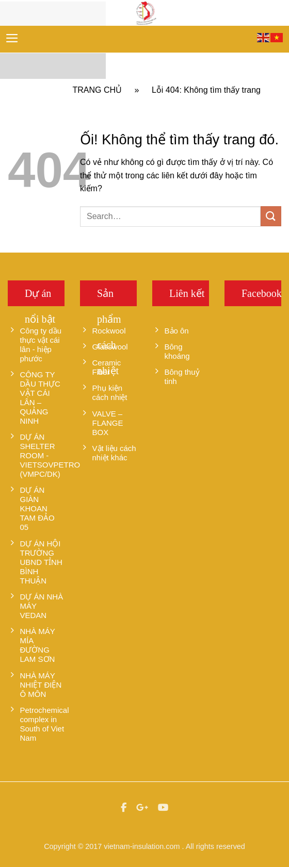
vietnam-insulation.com (142, 846)
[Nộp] (271, 216)
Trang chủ (97, 90)
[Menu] (12, 38)
